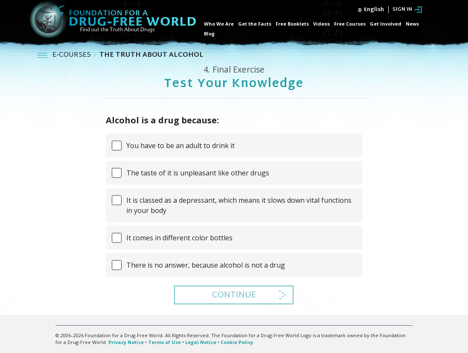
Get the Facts (254, 23)
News (412, 23)
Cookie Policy (237, 342)
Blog (209, 33)
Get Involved (385, 23)
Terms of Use (164, 342)
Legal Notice (200, 342)
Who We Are (219, 23)
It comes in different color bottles (179, 237)
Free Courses (350, 23)
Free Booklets (292, 23)
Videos (321, 23)
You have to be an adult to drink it (180, 145)
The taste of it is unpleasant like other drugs (197, 173)
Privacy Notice (126, 342)
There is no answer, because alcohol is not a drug (205, 265)
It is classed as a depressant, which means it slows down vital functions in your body (239, 205)
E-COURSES (72, 55)
